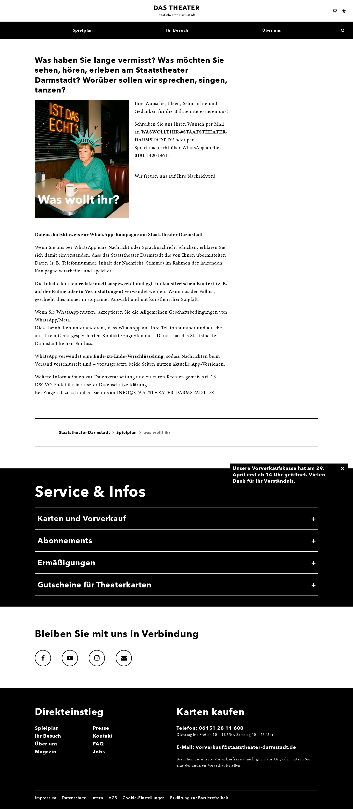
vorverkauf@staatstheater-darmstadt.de (246, 747)
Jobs (99, 751)
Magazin (45, 751)
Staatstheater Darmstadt (84, 432)
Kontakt (103, 736)
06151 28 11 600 (221, 728)
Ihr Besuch (48, 736)
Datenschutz (74, 797)
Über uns (46, 744)
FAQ (98, 744)
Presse (101, 728)
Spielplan (126, 432)
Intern (97, 797)
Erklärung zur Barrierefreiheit (199, 797)
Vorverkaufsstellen (224, 766)
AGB (113, 797)
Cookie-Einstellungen (144, 797)
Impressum (45, 797)
